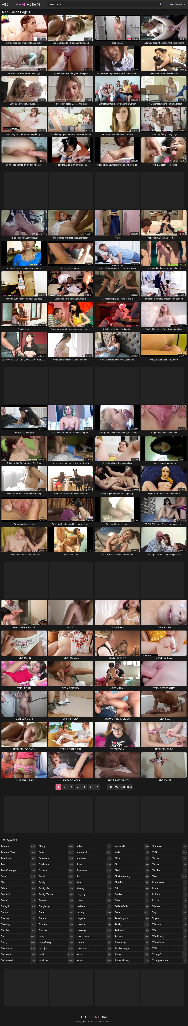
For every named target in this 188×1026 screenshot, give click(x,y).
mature (94, 942)
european (56, 858)
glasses (56, 930)
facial (56, 876)
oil (131, 864)
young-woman (169, 960)
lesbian (94, 906)
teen (169, 876)
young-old (169, 954)
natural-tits (131, 846)
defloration (18, 954)
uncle (169, 888)
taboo (169, 858)
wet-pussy (169, 936)
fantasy (56, 900)
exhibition (56, 864)
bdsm (18, 888)
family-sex (56, 888)
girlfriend (56, 924)
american (18, 858)
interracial (94, 852)
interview (94, 858)
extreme (56, 870)
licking (94, 912)
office (131, 858)
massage (94, 930)
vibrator (169, 906)
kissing (94, 888)
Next (129, 787)
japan (94, 864)
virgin (169, 912)
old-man (131, 882)
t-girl (169, 852)
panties (131, 894)
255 (123, 787)
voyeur (169, 918)
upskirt (169, 900)
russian (131, 936)
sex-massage (131, 948)
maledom (94, 924)
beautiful (18, 894)
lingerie (94, 918)
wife (169, 948)
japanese (94, 870)
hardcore (56, 960)
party (131, 900)
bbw (18, 882)
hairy (56, 936)
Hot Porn (20, 4)
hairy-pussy (56, 942)
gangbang (56, 906)
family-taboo (56, 894)
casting (18, 918)
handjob (56, 948)
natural (94, 960)
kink (94, 882)
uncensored (169, 882)
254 (116, 787)
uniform (169, 894)
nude (131, 852)
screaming (131, 942)
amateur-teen (18, 852)
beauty (18, 900)
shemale (169, 846)
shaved (131, 954)
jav (94, 876)
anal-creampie (18, 870)
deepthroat (18, 948)
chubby (18, 930)
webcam (169, 924)
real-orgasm (131, 918)
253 (110, 787)
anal (18, 864)
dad (18, 936)
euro (56, 852)
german (56, 918)
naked (94, 954)
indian (94, 846)
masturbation (94, 936)
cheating (18, 924)
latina (94, 900)
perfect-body (131, 906)
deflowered (18, 960)
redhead (131, 930)
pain (131, 888)
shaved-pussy (131, 960)
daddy (18, 942)
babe (18, 876)
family (56, 882)
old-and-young (131, 876)
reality (131, 924)
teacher (169, 870)
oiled (131, 870)
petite (131, 912)
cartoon (18, 912)
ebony (56, 846)
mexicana (94, 948)
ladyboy (94, 894)
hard (56, 954)
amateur (18, 846)
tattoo (169, 864)
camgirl (18, 906)
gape (56, 912)
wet (169, 930)
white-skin (169, 942)
